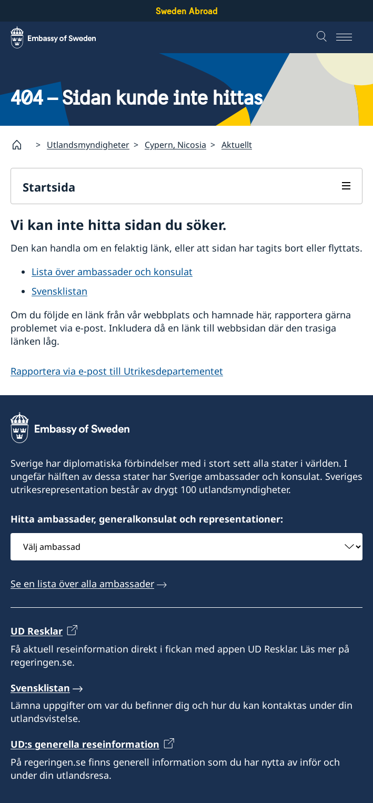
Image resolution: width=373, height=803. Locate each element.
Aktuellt (236, 144)
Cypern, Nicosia (175, 144)
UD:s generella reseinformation (85, 744)
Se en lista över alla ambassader (82, 583)
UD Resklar (37, 631)
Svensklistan (59, 291)
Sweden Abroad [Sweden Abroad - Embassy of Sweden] (187, 11)
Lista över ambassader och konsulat (112, 272)
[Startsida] (21, 144)
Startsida (49, 187)
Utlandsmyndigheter (88, 144)
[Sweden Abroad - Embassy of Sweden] (63, 37)
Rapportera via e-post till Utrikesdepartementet (117, 371)
